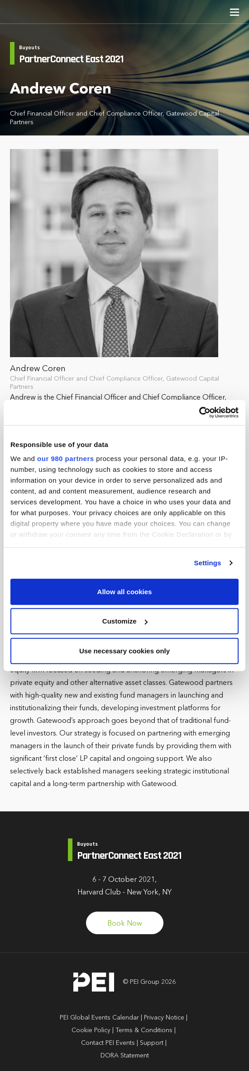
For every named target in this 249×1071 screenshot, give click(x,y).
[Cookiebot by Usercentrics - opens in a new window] (199, 413)
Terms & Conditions (143, 1030)
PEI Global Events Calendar (99, 1018)
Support (151, 1043)
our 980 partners (65, 458)
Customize (125, 621)
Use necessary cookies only (124, 650)
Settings (207, 563)
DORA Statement (125, 1055)
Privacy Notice (164, 1018)
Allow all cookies (124, 591)
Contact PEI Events (108, 1043)
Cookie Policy (91, 1030)
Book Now (124, 923)
